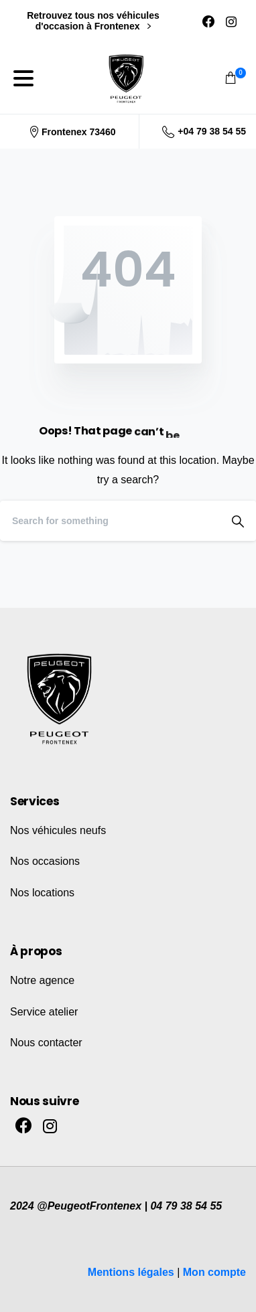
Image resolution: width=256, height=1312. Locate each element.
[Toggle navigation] (23, 78)
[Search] (110, 521)
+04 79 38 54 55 (204, 132)
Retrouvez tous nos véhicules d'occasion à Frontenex (93, 21)
